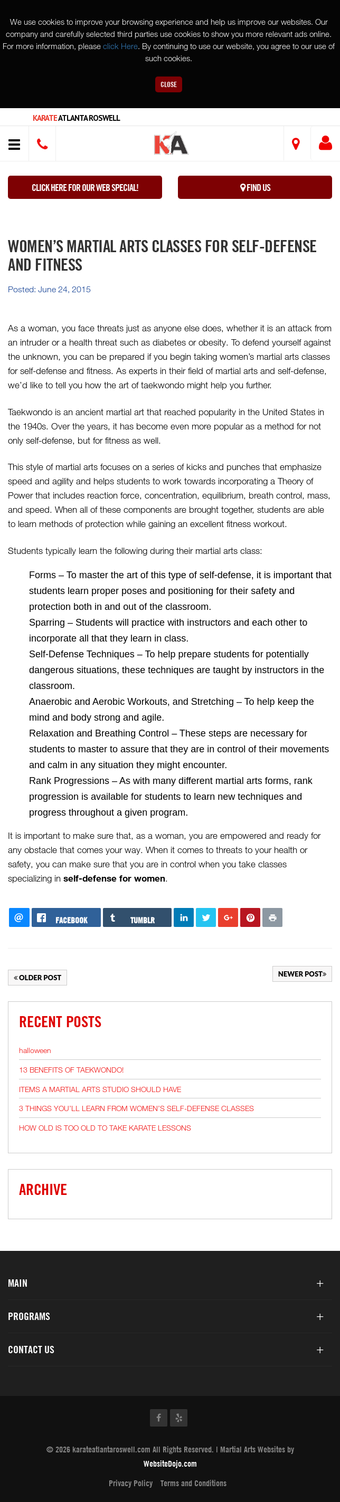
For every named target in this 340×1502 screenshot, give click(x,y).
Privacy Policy (131, 1483)
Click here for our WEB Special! (85, 187)
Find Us (255, 187)
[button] (172, 144)
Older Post (37, 977)
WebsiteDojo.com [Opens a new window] (170, 1463)
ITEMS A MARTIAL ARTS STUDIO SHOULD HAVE (100, 1089)
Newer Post (302, 974)
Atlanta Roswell (76, 118)
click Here (120, 46)
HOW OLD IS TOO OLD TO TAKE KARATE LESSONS (105, 1127)
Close (168, 84)
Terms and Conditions (193, 1483)
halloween (35, 1050)
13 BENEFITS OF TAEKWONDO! (71, 1069)
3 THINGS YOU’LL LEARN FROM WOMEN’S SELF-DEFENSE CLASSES (136, 1108)
